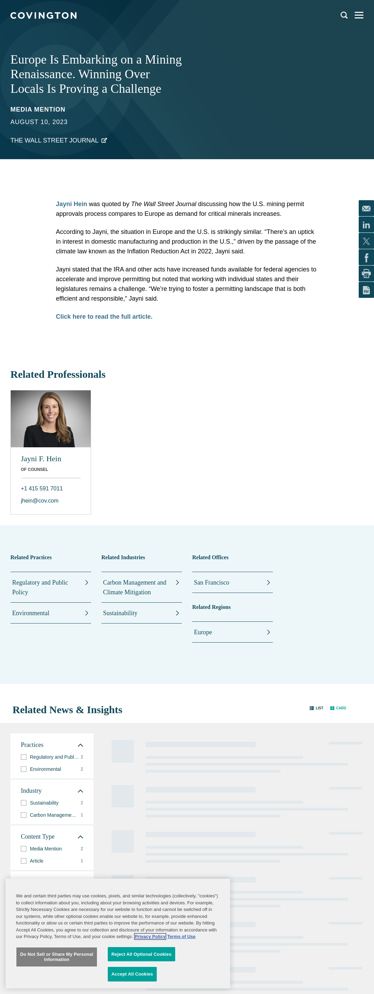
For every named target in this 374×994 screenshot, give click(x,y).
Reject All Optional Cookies (142, 958)
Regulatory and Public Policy (40, 587)
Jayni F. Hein (41, 458)
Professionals (116, 788)
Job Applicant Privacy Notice (182, 823)
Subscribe (45, 842)
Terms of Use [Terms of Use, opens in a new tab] (181, 941)
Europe (203, 632)
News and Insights (121, 820)
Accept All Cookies (132, 978)
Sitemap (237, 799)
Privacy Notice (175, 809)
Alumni (168, 789)
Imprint (236, 820)
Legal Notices (242, 789)
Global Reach (116, 834)
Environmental (30, 613)
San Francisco (211, 582)
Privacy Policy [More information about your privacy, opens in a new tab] (150, 941)
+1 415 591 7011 (42, 488)
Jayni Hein (71, 204)
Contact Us (172, 799)
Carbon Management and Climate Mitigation (134, 587)
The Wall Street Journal (54, 140)
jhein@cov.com (39, 501)
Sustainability (120, 613)
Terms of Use (242, 809)
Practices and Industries (116, 803)
